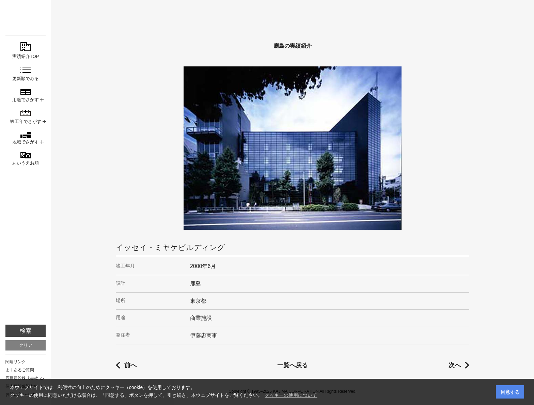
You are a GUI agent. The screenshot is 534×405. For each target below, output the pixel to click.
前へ (130, 365)
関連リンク (15, 362)
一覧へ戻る (292, 365)
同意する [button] (510, 392)
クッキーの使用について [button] (291, 395)
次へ (455, 365)
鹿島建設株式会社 (21, 378)
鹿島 (25, 17)
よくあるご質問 (19, 370)
